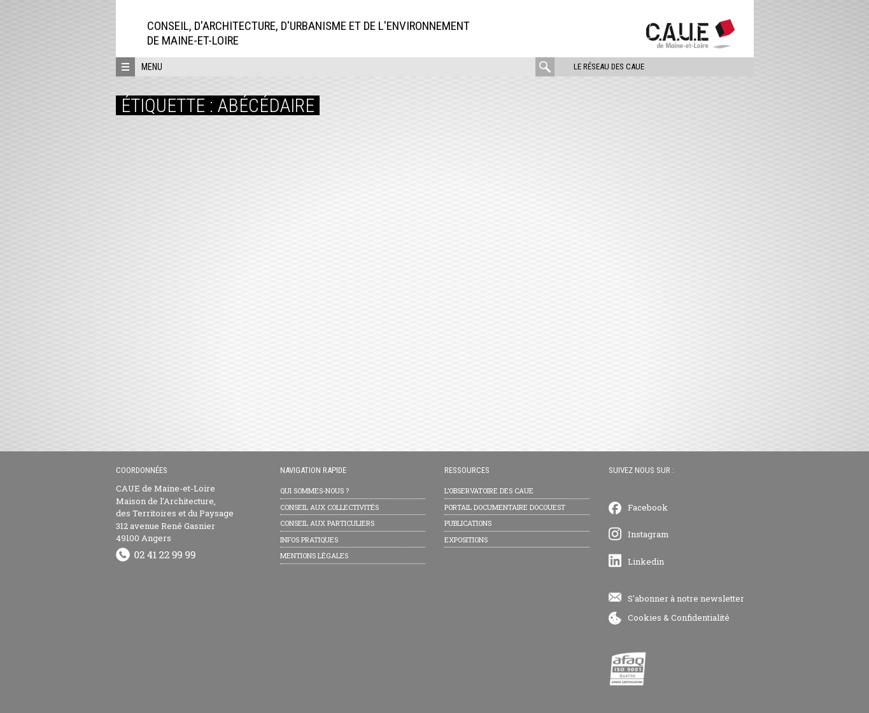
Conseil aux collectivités (329, 507)
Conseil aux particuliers (327, 523)
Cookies (644, 617)
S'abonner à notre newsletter (686, 598)
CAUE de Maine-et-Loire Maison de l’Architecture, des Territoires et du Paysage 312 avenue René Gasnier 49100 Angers (175, 513)
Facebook (648, 507)
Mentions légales (314, 555)
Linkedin (646, 561)
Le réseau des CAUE (609, 66)
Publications (467, 523)
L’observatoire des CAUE (488, 490)
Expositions (466, 539)
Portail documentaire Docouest (504, 507)
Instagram (648, 534)
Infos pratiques (309, 539)
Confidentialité (700, 617)
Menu (151, 67)
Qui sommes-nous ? (314, 490)
